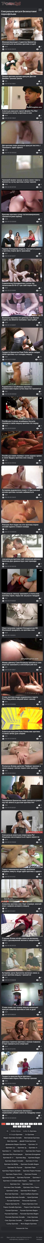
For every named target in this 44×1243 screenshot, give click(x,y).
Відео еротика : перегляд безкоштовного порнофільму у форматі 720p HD (19, 1238)
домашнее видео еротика (15, 1144)
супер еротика (12, 1224)
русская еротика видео (29, 1214)
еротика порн (30, 1167)
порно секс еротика (32, 1207)
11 (19, 1126)
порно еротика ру (12, 1204)
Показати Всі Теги (22, 1228)
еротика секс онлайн (12, 1187)
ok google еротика (15, 1135)
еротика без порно (33, 1151)
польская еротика (29, 1201)
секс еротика (32, 1217)
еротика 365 (33, 1144)
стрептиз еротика (31, 1220)
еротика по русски (15, 1167)
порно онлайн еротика (12, 1207)
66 (7, 1131)
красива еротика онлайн (15, 1197)
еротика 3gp (10, 1148)
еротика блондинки (32, 1154)
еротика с (37, 1177)
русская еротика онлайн (15, 1217)
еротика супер (12, 1191)
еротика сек (15, 1184)
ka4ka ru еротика (29, 1131)
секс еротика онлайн (13, 1220)
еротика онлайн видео (30, 1164)
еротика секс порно (31, 1187)
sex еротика (29, 1135)
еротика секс (27, 1184)
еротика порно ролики (32, 1171)
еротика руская (8, 1177)
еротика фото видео (29, 1191)
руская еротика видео (29, 1210)
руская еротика (11, 1210)
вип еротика (12, 1141)
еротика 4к (33, 1148)
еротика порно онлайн (11, 1171)
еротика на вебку (11, 1164)
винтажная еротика (32, 1138)
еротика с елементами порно (15, 1181)
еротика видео (34, 1158)
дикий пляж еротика (28, 1141)
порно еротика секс (30, 1204)
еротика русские (23, 1177)
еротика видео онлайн (14, 1161)
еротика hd (6, 1151)
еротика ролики (31, 1174)
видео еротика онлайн (13, 1138)
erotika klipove (16, 1131)
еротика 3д (22, 1148)
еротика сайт (34, 1181)
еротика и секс (32, 1161)
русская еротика (11, 1214)
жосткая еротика (11, 1194)
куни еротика (32, 1197)
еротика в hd (8, 1158)
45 (24, 1126)
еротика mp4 (18, 1151)
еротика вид (21, 1158)
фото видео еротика (29, 1224)
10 (14, 1126)
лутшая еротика (13, 1201)
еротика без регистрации (13, 1154)
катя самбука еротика (29, 1194)
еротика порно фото (14, 1174)
